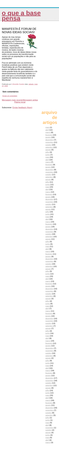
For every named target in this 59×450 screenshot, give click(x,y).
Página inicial (19, 102)
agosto (48, 150)
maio (47, 127)
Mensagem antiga (30, 100)
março (47, 132)
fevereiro (48, 135)
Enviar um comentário (9, 96)
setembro (49, 147)
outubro (48, 145)
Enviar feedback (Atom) (22, 108)
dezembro (49, 140)
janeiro (48, 137)
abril (47, 130)
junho (47, 155)
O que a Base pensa (21, 15)
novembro (49, 142)
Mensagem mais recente (12, 100)
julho (47, 152)
